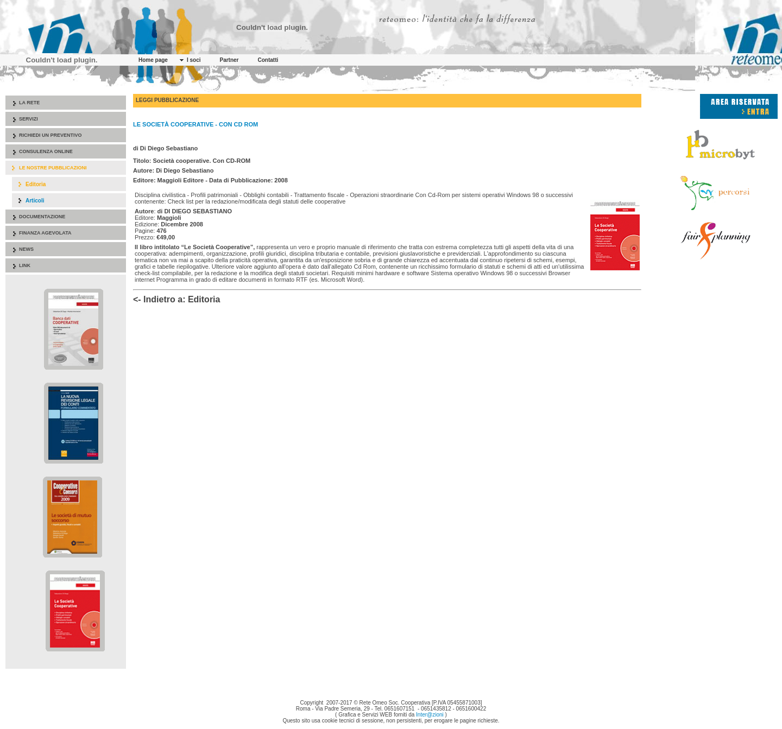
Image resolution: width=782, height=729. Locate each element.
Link (24, 265)
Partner (228, 60)
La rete (29, 102)
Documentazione (42, 216)
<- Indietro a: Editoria (176, 299)
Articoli (35, 201)
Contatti (268, 60)
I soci (194, 60)
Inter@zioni (430, 715)
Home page (153, 60)
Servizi (28, 119)
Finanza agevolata (45, 233)
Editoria (36, 184)
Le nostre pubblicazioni (53, 167)
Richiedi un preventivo (50, 135)
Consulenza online (46, 151)
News (26, 249)
